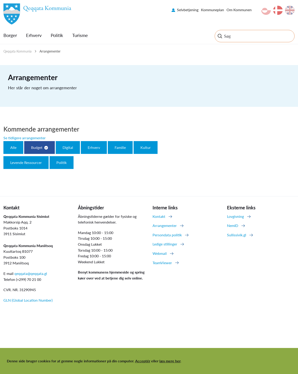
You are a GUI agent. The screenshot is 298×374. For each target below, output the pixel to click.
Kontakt (159, 216)
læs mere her (169, 361)
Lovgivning (235, 216)
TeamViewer (162, 263)
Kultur (145, 147)
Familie (120, 147)
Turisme (80, 35)
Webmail (160, 253)
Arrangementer (50, 51)
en (290, 10)
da (278, 10)
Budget (36, 147)
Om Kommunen (239, 10)
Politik (57, 35)
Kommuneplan (212, 10)
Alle (13, 147)
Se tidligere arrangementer (24, 138)
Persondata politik (167, 235)
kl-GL (266, 10)
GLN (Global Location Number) (28, 300)
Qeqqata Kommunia (17, 51)
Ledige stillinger (165, 244)
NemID (232, 225)
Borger (10, 35)
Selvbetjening (187, 10)
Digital (68, 147)
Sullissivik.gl (236, 235)
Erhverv (34, 35)
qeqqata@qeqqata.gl (30, 273)
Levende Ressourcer (26, 162)
